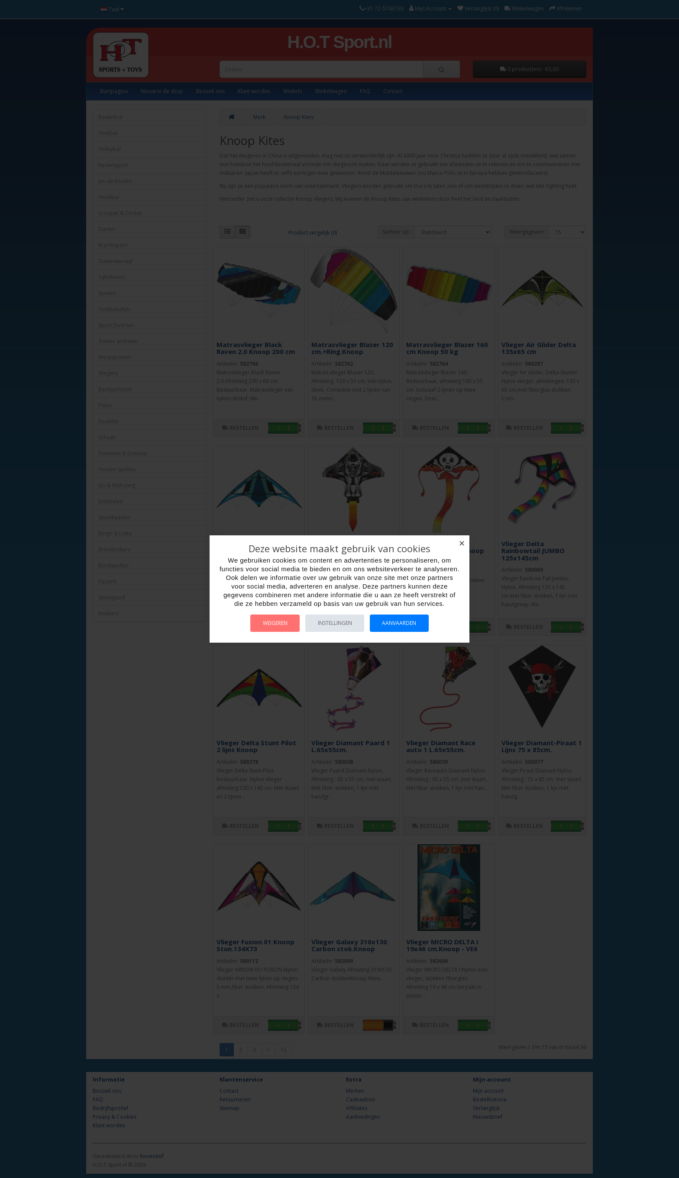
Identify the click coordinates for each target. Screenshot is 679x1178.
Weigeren (274, 623)
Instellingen (335, 623)
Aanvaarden (401, 623)
